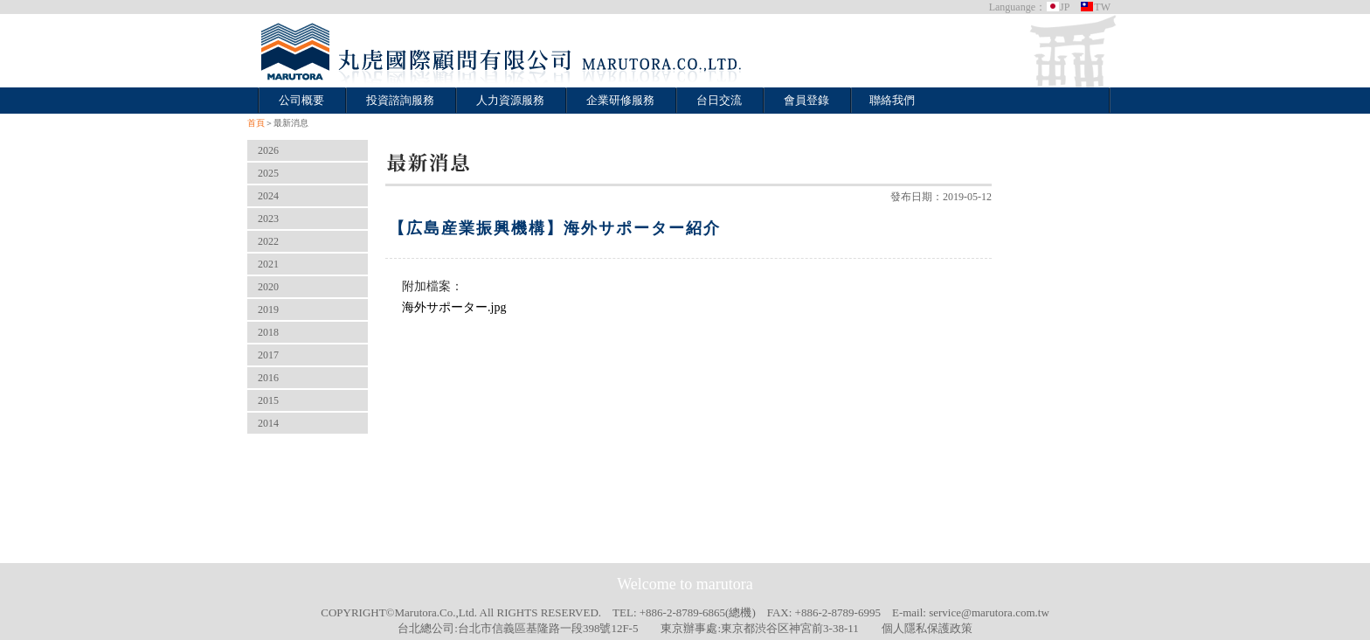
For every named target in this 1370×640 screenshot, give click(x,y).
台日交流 (719, 100)
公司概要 (301, 100)
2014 (268, 423)
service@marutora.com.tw (989, 612)
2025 (268, 173)
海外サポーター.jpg (454, 307)
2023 (268, 218)
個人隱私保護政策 (927, 628)
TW (1095, 7)
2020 (268, 287)
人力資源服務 (510, 100)
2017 (268, 355)
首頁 (256, 123)
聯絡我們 (892, 100)
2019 (268, 309)
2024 (268, 196)
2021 (268, 264)
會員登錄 (806, 100)
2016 (268, 378)
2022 (268, 241)
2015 (268, 400)
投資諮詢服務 (400, 100)
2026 (268, 150)
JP (1057, 7)
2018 (268, 332)
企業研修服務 (620, 100)
